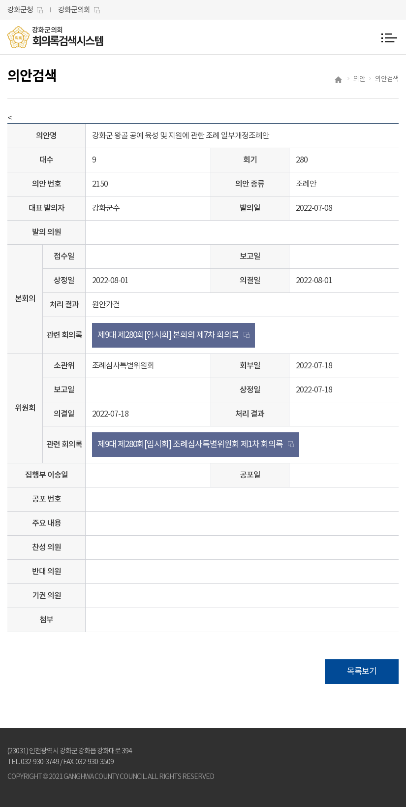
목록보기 (361, 672)
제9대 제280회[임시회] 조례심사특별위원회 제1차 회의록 (190, 445)
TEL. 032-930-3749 (33, 762)
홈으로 (339, 80)
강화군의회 (74, 10)
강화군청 (20, 10)
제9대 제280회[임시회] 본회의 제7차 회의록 (168, 335)
